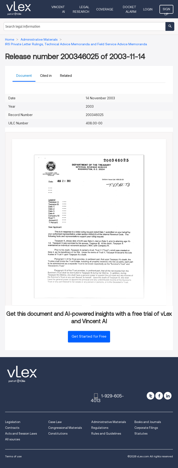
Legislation (12, 422)
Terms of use (13, 456)
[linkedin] (168, 396)
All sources (12, 439)
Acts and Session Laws (21, 433)
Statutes (140, 433)
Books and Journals (147, 422)
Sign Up (166, 10)
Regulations (99, 427)
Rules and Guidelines (106, 433)
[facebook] (159, 396)
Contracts (12, 427)
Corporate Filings (146, 427)
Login (148, 9)
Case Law (55, 422)
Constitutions (57, 433)
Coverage (104, 9)
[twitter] (150, 396)
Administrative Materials (108, 422)
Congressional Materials (65, 427)
